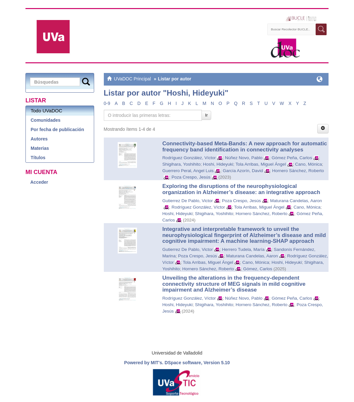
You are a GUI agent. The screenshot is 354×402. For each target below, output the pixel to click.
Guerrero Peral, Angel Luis (187, 170)
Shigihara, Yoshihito (181, 164)
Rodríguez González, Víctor (189, 157)
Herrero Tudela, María (243, 249)
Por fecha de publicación (57, 129)
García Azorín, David (243, 170)
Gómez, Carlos (257, 268)
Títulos (38, 157)
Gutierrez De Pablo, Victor (187, 200)
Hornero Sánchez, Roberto (298, 170)
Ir (206, 115)
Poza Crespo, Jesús (191, 177)
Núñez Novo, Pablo (243, 157)
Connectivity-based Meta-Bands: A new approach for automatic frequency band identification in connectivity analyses (244, 146)
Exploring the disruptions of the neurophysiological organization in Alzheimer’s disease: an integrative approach (241, 189)
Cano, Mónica (308, 164)
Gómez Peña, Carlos (292, 157)
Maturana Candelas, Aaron (296, 200)
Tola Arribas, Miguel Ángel (261, 164)
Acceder (39, 182)
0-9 (107, 103)
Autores (39, 138)
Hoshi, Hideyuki (218, 164)
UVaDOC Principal (132, 78)
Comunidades (46, 120)
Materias (40, 148)
